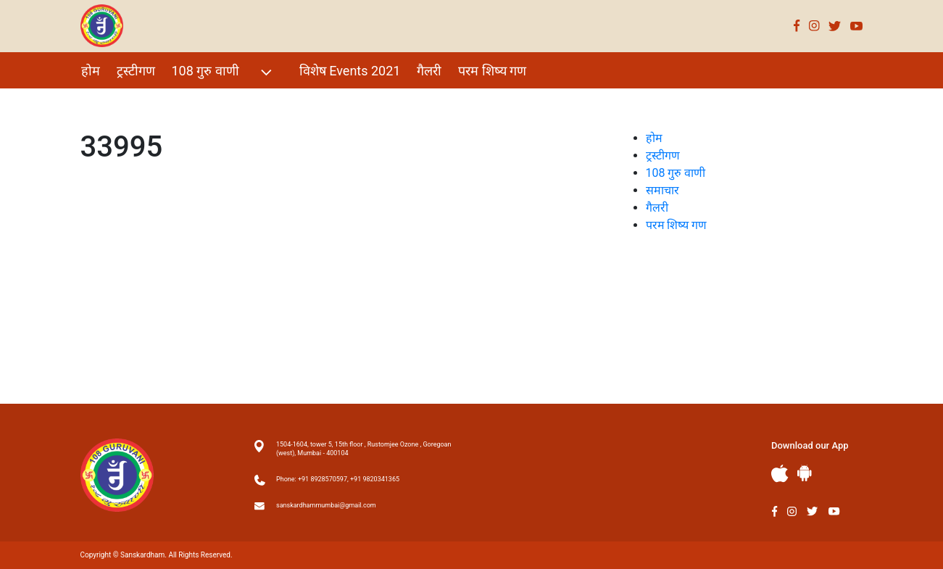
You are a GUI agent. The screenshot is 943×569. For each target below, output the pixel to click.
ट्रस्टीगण (136, 70)
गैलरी (429, 70)
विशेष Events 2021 (350, 70)
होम (90, 70)
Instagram (814, 26)
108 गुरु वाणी (223, 72)
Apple (780, 474)
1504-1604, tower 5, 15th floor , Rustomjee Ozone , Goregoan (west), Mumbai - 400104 (363, 449)
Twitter (835, 26)
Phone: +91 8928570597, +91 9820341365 (337, 479)
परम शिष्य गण (492, 70)
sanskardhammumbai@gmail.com (326, 505)
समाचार (662, 190)
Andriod (804, 473)
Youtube (856, 26)
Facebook (797, 26)
